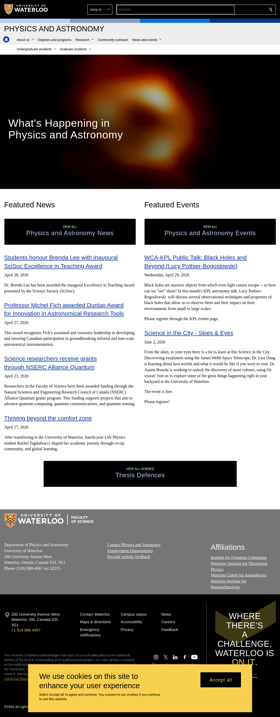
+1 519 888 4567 (25, 630)
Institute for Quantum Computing (239, 557)
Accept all (220, 679)
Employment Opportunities (130, 551)
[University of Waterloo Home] (26, 9)
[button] (233, 9)
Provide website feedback (128, 556)
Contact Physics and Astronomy (134, 545)
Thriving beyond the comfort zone (48, 418)
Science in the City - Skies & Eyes (188, 332)
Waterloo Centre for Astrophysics (238, 575)
